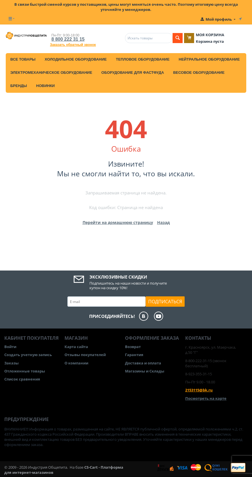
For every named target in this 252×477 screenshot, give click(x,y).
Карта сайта (76, 346)
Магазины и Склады (144, 371)
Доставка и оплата (143, 363)
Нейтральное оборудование (209, 59)
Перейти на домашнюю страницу (118, 222)
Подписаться (165, 301)
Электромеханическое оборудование (51, 72)
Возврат (133, 346)
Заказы (11, 363)
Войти (10, 346)
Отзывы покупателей (85, 354)
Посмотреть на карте (205, 398)
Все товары (23, 59)
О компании (76, 363)
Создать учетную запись (28, 354)
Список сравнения (22, 379)
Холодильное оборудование (76, 59)
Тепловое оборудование (142, 59)
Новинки (45, 86)
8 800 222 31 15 (68, 39)
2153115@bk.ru (199, 390)
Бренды (18, 86)
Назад (163, 222)
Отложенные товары (24, 371)
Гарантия (134, 354)
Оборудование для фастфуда (132, 72)
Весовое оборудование (198, 72)
